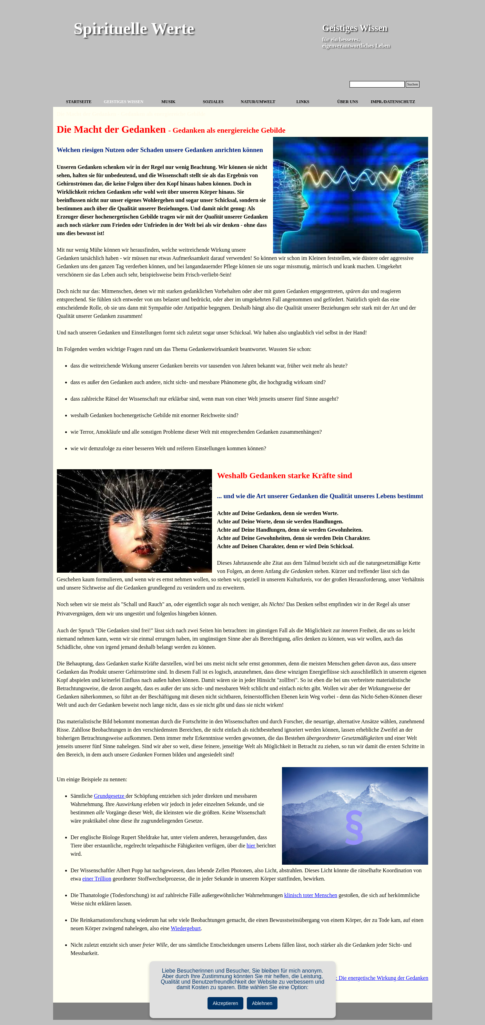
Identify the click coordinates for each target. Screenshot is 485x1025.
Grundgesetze (110, 796)
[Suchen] (377, 84)
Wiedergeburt (186, 928)
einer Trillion (96, 879)
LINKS (302, 101)
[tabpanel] (242, 560)
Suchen (412, 84)
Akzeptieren (225, 1003)
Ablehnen (262, 1003)
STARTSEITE (78, 101)
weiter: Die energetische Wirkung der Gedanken (375, 978)
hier (251, 845)
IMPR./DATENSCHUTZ (393, 101)
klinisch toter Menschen (310, 895)
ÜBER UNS (347, 101)
